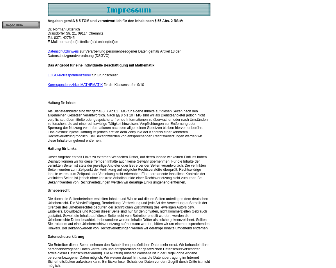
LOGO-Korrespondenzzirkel (69, 75)
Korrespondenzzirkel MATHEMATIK (75, 85)
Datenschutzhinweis (63, 51)
